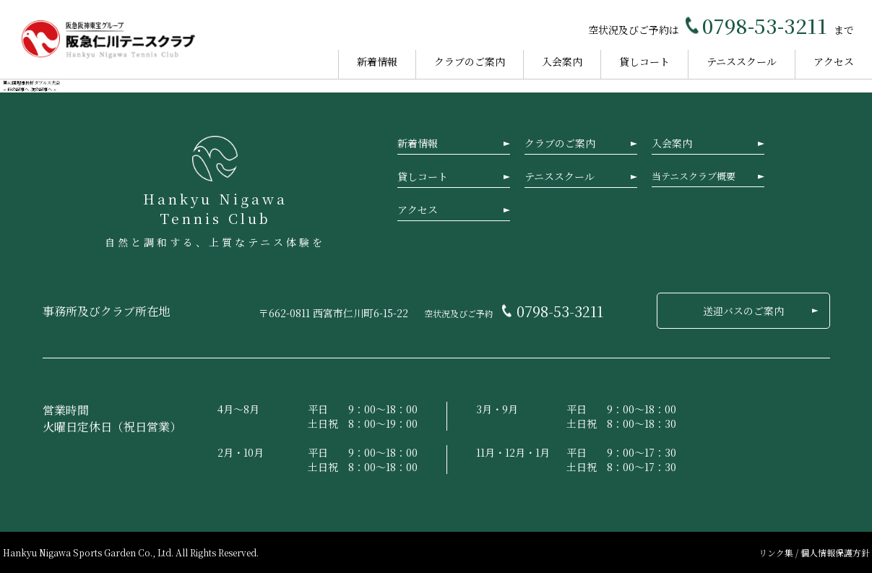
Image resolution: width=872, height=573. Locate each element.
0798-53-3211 (764, 25)
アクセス (833, 61)
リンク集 (777, 552)
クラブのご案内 (469, 61)
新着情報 (377, 61)
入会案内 (562, 61)
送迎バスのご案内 (743, 310)
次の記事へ (41, 89)
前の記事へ (18, 89)
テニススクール (742, 61)
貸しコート (644, 61)
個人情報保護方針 (835, 552)
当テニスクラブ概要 (693, 176)
